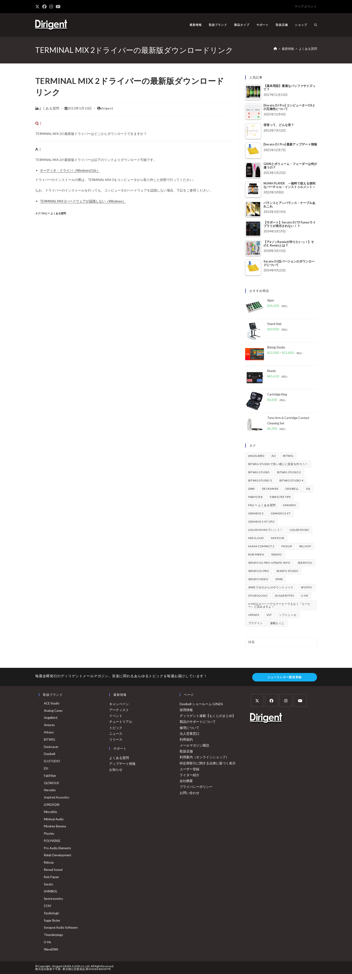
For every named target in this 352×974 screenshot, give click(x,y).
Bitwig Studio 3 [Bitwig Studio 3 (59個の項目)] (260, 480)
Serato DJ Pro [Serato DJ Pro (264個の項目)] (258, 571)
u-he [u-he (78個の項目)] (304, 595)
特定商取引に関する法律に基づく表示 (208, 763)
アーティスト (119, 710)
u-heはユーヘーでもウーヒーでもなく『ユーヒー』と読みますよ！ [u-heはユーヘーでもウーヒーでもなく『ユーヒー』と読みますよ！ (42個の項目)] (279, 605)
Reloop (49, 862)
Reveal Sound (53, 870)
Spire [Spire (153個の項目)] (279, 579)
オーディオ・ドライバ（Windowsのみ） (70, 170)
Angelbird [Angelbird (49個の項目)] (256, 456)
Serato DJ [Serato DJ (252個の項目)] (305, 562)
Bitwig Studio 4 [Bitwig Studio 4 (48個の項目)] (291, 480)
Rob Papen (51, 877)
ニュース (115, 733)
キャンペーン (119, 704)
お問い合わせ (189, 793)
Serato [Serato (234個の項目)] (276, 554)
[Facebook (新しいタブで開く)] (44, 6)
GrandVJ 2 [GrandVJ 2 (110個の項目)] (256, 513)
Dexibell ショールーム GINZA (201, 704)
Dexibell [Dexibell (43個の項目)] (292, 488)
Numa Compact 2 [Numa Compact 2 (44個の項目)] (261, 546)
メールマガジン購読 (194, 745)
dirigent (107, 108)
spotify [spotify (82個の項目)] (306, 587)
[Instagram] (285, 700)
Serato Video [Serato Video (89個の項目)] (258, 579)
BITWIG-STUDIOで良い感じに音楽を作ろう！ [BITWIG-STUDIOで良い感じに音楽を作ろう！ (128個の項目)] (278, 464)
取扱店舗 (186, 751)
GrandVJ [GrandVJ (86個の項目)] (289, 505)
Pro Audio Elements (57, 848)
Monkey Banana (55, 826)
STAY (47, 906)
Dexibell (49, 754)
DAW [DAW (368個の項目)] (251, 488)
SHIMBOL (50, 891)
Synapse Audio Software (60, 927)
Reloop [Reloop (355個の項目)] (305, 546)
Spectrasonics (53, 898)
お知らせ (115, 769)
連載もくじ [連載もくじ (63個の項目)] (277, 623)
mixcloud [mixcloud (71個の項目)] (256, 538)
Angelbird (50, 718)
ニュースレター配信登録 (284, 677)
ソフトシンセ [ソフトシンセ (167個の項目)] (287, 615)
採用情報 (186, 710)
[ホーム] (275, 49)
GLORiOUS (51, 783)
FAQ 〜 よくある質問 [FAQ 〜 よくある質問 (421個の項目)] (262, 505)
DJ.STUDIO (52, 761)
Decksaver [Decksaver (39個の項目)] (270, 488)
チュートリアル (120, 722)
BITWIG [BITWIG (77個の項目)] (288, 456)
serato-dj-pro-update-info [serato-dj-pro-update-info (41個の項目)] (269, 562)
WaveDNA (51, 949)
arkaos (49, 732)
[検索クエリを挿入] (281, 642)
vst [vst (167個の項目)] (269, 615)
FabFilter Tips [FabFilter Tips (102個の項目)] (280, 497)
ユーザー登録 (189, 769)
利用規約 (186, 739)
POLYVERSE (52, 841)
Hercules (50, 790)
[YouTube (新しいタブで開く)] (58, 6)
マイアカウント (305, 6)
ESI (46, 768)
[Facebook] (271, 700)
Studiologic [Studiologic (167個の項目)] (258, 595)
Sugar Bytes (52, 920)
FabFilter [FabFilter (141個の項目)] (255, 497)
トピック (115, 728)
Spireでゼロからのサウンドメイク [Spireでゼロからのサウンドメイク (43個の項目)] (271, 587)
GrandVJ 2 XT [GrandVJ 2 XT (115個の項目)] (280, 513)
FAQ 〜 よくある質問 (54, 213)
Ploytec (49, 833)
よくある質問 (308, 49)
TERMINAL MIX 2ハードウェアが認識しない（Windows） (83, 201)
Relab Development (57, 855)
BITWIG (49, 739)
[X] (257, 700)
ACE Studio (51, 703)
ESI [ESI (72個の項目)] (308, 488)
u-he (47, 942)
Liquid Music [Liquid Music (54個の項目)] (299, 530)
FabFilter (50, 776)
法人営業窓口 (189, 733)
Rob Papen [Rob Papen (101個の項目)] (256, 554)
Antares (49, 725)
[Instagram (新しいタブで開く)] (51, 6)
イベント (115, 716)
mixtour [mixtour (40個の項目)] (277, 538)
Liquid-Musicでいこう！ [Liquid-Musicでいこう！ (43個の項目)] (265, 530)
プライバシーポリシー (196, 787)
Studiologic (51, 913)
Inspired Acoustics (56, 797)
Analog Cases (53, 710)
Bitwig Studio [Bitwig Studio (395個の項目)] (259, 472)
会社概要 (186, 781)
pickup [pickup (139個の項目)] (287, 546)
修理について (189, 728)
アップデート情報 (122, 764)
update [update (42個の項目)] (253, 615)
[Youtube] (300, 700)
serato (48, 884)
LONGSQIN (51, 804)
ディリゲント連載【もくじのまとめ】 (208, 716)
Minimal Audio (54, 819)
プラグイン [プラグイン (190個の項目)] (255, 623)
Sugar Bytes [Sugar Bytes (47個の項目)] (284, 595)
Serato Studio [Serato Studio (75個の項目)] (287, 571)
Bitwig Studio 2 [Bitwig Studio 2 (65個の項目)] (289, 472)
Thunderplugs (53, 935)
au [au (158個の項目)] (273, 456)
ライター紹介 (189, 775)
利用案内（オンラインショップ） (204, 757)
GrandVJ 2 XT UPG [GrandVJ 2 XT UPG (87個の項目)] (261, 521)
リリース (115, 739)
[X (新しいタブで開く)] (38, 6)
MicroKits (50, 812)
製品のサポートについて (198, 722)
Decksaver (51, 747)
